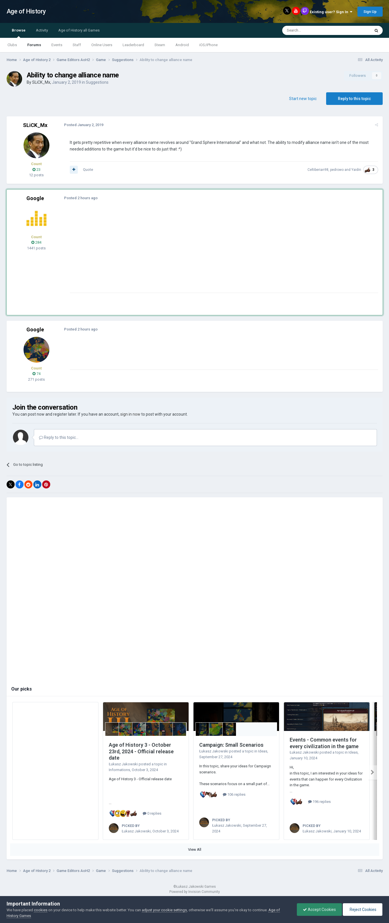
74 (36, 373)
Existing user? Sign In (331, 12)
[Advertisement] (174, 252)
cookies (40, 910)
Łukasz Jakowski (123, 764)
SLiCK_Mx (41, 82)
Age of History (26, 11)
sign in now (130, 414)
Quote (88, 169)
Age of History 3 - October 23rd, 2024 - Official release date (141, 751)
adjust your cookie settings (164, 910)
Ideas (262, 751)
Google (35, 198)
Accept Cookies (319, 909)
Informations (119, 770)
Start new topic (303, 98)
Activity (42, 30)
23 (36, 169)
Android (182, 45)
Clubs (12, 45)
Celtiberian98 (317, 170)
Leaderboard (133, 45)
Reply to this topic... (58, 437)
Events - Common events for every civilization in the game (324, 743)
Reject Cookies (362, 909)
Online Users (101, 45)
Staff (77, 45)
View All (194, 849)
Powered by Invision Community (194, 892)
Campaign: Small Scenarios (231, 745)
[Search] (312, 30)
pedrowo (337, 170)
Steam (159, 45)
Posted (83, 125)
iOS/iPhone (208, 45)
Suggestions (97, 82)
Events (56, 45)
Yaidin (356, 170)
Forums (34, 45)
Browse (19, 33)
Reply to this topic (354, 98)
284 (36, 242)
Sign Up (370, 11)
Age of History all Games (79, 30)
